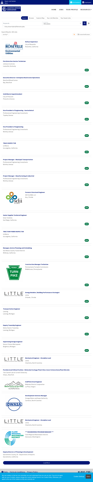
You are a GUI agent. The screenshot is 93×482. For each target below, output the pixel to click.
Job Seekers (75, 2)
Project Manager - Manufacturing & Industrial (18, 176)
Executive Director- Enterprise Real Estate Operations (21, 78)
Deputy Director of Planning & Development (18, 452)
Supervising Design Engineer (12, 342)
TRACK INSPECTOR (9, 143)
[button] (89, 23)
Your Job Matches (52, 18)
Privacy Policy (32, 472)
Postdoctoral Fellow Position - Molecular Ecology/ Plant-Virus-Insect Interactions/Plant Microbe (36, 370)
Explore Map (40, 18)
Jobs (61, 9)
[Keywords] (22, 23)
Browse (31, 18)
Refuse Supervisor (31, 42)
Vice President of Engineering (13, 127)
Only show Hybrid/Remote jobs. (15, 26)
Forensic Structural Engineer (35, 192)
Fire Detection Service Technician (14, 61)
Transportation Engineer (11, 309)
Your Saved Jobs (66, 18)
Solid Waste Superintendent (12, 94)
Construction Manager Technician (36, 264)
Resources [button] (85, 9)
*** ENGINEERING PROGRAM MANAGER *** (39, 432)
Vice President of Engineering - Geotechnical (18, 110)
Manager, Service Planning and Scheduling (17, 248)
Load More (46, 463)
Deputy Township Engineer (12, 325)
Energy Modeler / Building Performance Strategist (42, 292)
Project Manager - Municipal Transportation (18, 159)
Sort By (5, 34)
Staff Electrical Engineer (33, 382)
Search (24, 18)
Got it (88, 476)
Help (5, 472)
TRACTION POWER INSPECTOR (13, 231)
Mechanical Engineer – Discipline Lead (38, 358)
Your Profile (72, 9)
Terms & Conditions (17, 472)
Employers (86, 2)
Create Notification (84, 34)
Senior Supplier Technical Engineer (15, 215)
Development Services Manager (36, 396)
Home (53, 9)
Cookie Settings (79, 476)
